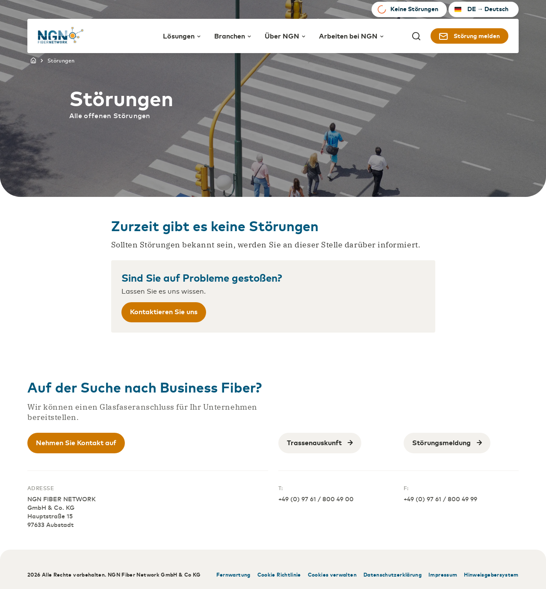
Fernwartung (233, 574)
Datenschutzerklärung (392, 574)
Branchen (232, 35)
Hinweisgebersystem (491, 574)
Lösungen (182, 35)
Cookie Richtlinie (279, 574)
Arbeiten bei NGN (351, 35)
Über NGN (285, 35)
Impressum (442, 574)
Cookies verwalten (332, 574)
